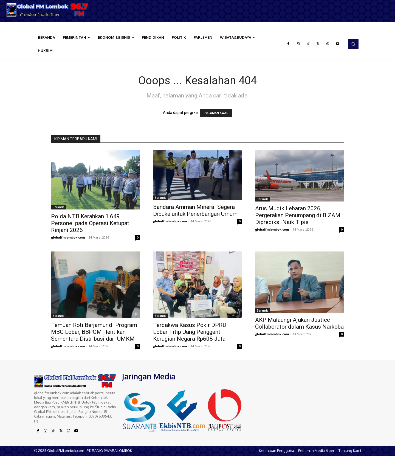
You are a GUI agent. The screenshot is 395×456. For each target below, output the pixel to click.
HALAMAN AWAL (216, 113)
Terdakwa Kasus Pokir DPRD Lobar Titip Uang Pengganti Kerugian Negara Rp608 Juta (189, 332)
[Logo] (49, 10)
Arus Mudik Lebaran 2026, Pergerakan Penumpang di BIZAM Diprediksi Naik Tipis (297, 215)
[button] (353, 44)
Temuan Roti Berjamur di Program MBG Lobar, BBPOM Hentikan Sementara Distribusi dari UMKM (94, 332)
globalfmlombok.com (68, 237)
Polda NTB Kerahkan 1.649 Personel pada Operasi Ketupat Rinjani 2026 (90, 223)
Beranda (58, 207)
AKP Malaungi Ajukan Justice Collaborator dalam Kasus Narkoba (299, 323)
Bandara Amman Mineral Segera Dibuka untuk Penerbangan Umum (195, 210)
